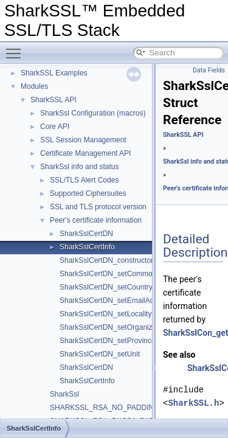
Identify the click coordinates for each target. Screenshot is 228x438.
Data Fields (209, 70)
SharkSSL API (53, 100)
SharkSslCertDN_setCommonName (118, 273)
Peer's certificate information (96, 220)
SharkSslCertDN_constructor (106, 260)
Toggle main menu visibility (16, 48)
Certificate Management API (85, 153)
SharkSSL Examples (54, 73)
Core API (54, 126)
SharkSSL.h (193, 403)
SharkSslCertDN (86, 233)
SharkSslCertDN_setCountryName (116, 287)
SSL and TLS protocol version (98, 207)
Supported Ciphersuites (88, 193)
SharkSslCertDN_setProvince (107, 340)
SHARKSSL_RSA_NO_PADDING (105, 407)
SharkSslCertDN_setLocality (105, 314)
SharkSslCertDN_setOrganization (114, 327)
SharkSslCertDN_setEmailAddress (116, 300)
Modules (34, 86)
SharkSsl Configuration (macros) (92, 113)
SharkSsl (64, 394)
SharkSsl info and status (79, 166)
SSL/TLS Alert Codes (84, 180)
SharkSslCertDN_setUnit (100, 354)
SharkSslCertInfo (87, 247)
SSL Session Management (83, 140)
